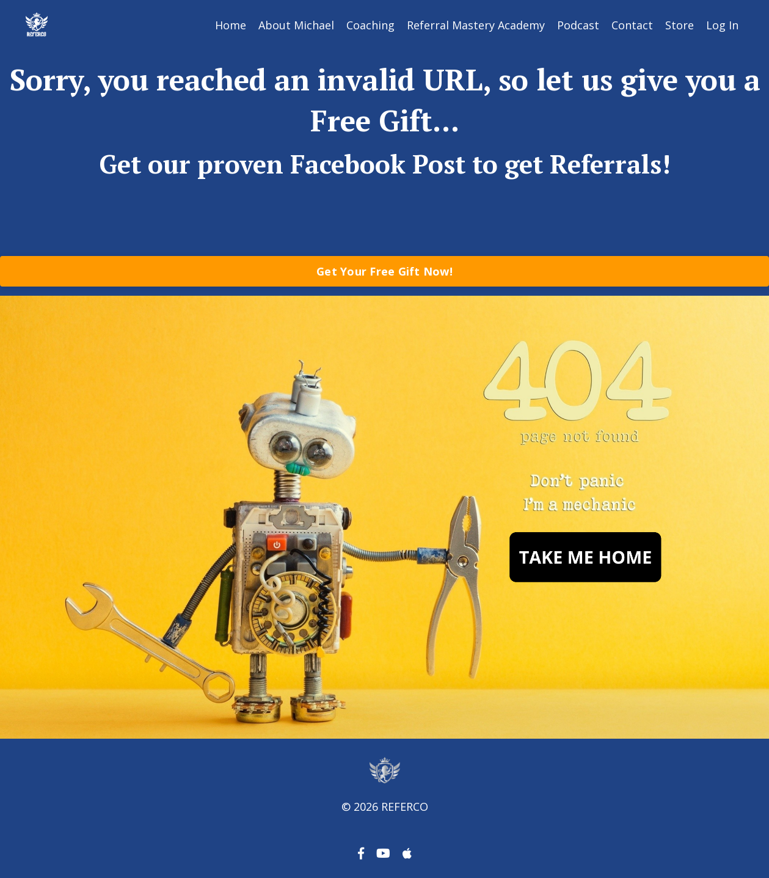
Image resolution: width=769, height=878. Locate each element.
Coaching (370, 25)
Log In (722, 25)
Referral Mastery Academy (476, 25)
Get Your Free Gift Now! (384, 271)
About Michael (296, 25)
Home (230, 25)
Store (679, 25)
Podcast (578, 25)
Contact (632, 25)
